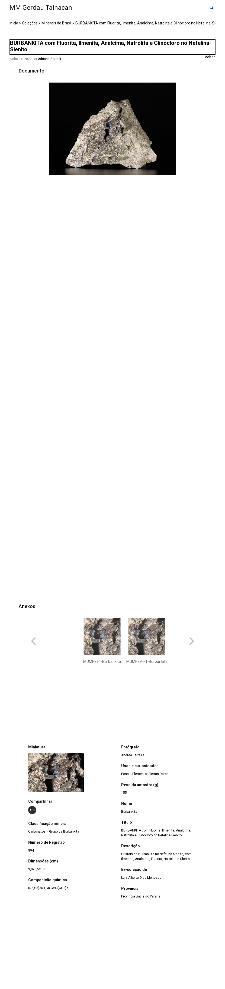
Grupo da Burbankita (64, 831)
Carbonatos (37, 831)
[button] (212, 8)
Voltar (210, 57)
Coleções (30, 23)
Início (13, 23)
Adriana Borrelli (49, 59)
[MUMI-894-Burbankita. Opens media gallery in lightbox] (112, 129)
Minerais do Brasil (56, 23)
